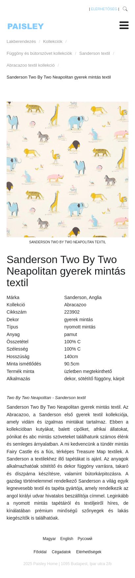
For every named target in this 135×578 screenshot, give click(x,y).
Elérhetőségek (88, 552)
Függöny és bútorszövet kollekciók (39, 53)
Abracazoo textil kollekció (31, 65)
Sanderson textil (94, 53)
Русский (85, 538)
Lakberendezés (21, 41)
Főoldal (40, 552)
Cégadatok (61, 552)
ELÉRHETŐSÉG (104, 9)
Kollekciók (53, 41)
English (67, 538)
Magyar (50, 538)
